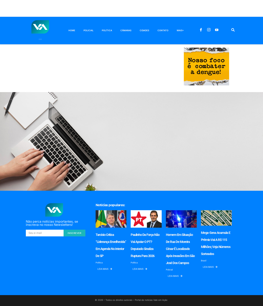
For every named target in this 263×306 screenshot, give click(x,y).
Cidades (144, 30)
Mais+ (180, 30)
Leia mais (104, 269)
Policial (88, 30)
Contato (162, 30)
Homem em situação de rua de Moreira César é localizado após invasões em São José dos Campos (180, 249)
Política (107, 30)
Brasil (203, 260)
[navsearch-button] (233, 30)
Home (71, 30)
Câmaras (125, 30)
